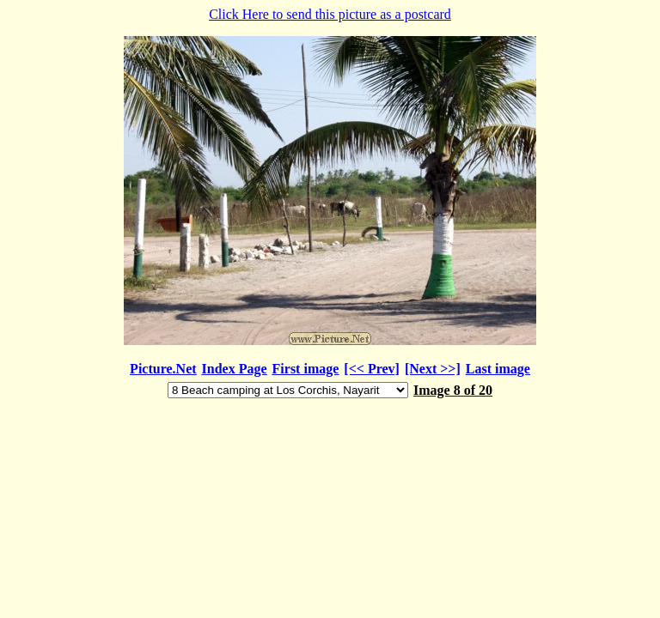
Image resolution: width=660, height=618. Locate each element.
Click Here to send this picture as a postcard (330, 204)
